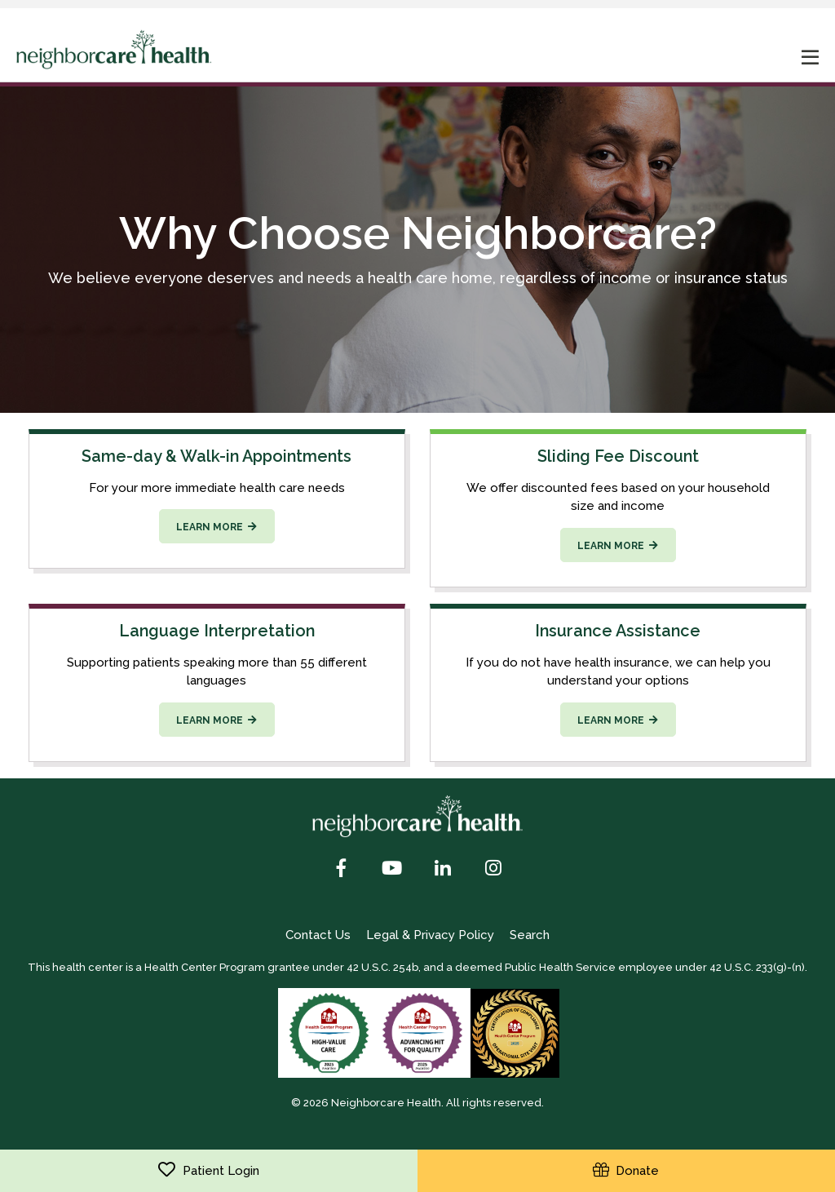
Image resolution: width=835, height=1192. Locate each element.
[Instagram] (493, 869)
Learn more (209, 527)
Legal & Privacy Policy (430, 935)
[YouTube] (391, 869)
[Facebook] (341, 869)
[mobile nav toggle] (811, 59)
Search (530, 935)
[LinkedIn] (443, 869)
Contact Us (318, 935)
